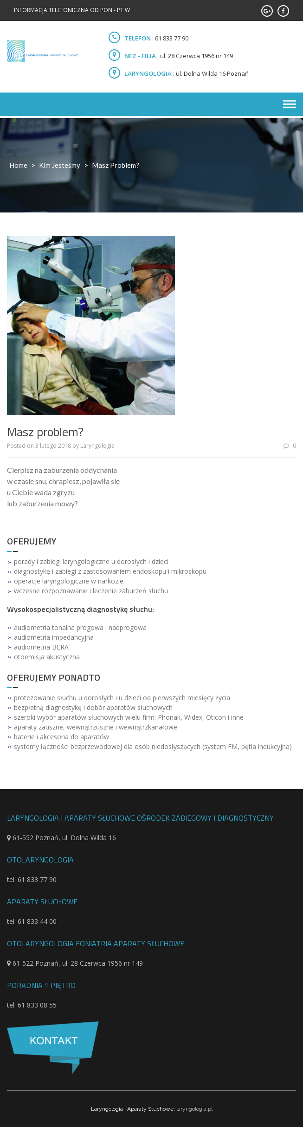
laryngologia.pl (194, 1109)
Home (18, 165)
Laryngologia (97, 446)
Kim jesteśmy (59, 165)
